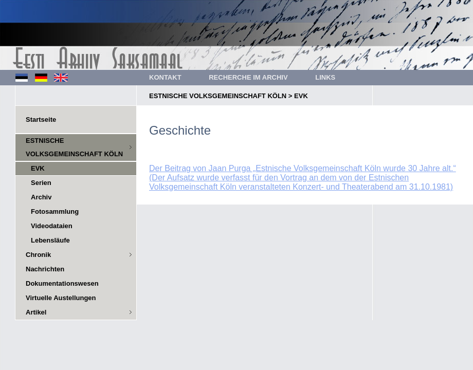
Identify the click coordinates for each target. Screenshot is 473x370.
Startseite (41, 119)
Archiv (41, 197)
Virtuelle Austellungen (61, 298)
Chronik (38, 254)
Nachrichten (45, 269)
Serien (41, 183)
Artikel (36, 312)
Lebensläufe (50, 240)
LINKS (325, 77)
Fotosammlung (55, 211)
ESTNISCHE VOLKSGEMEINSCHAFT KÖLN (217, 96)
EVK (301, 96)
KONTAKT (165, 77)
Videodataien (51, 226)
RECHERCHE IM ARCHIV (248, 77)
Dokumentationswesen (62, 283)
